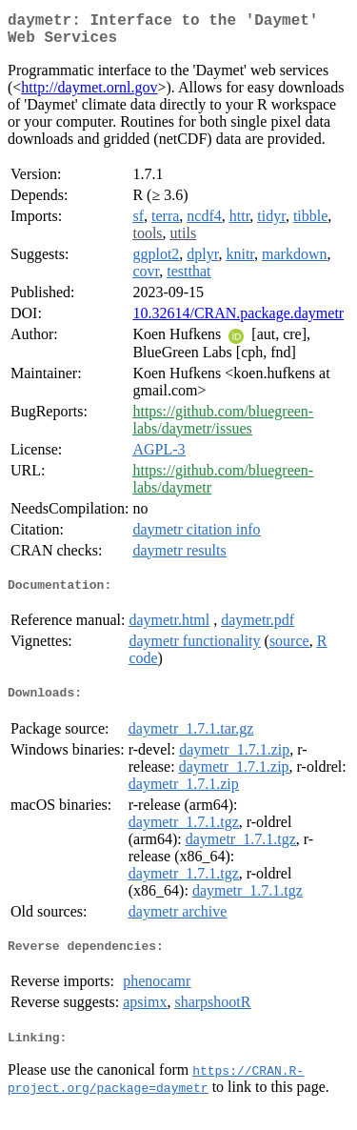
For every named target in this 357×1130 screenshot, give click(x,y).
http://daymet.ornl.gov (89, 95)
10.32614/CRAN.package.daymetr (238, 321)
